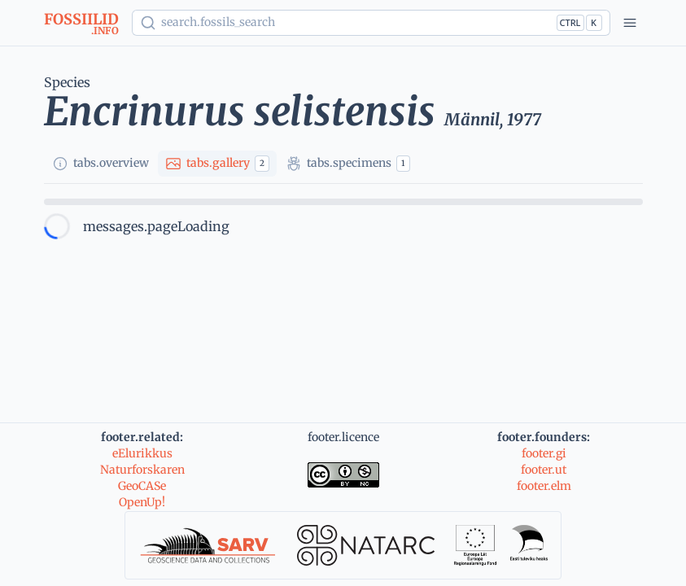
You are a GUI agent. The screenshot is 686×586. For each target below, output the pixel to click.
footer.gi (544, 453)
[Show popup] (371, 23)
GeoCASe (142, 486)
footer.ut (543, 469)
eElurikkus (142, 453)
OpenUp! (142, 502)
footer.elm (544, 486)
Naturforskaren (142, 469)
